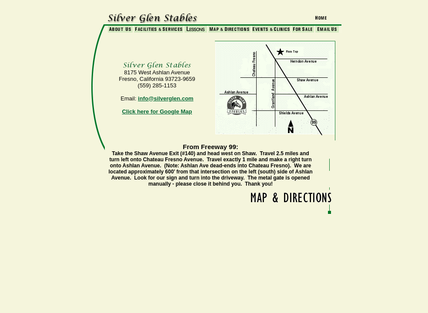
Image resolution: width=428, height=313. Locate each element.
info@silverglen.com (166, 98)
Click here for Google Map (157, 111)
